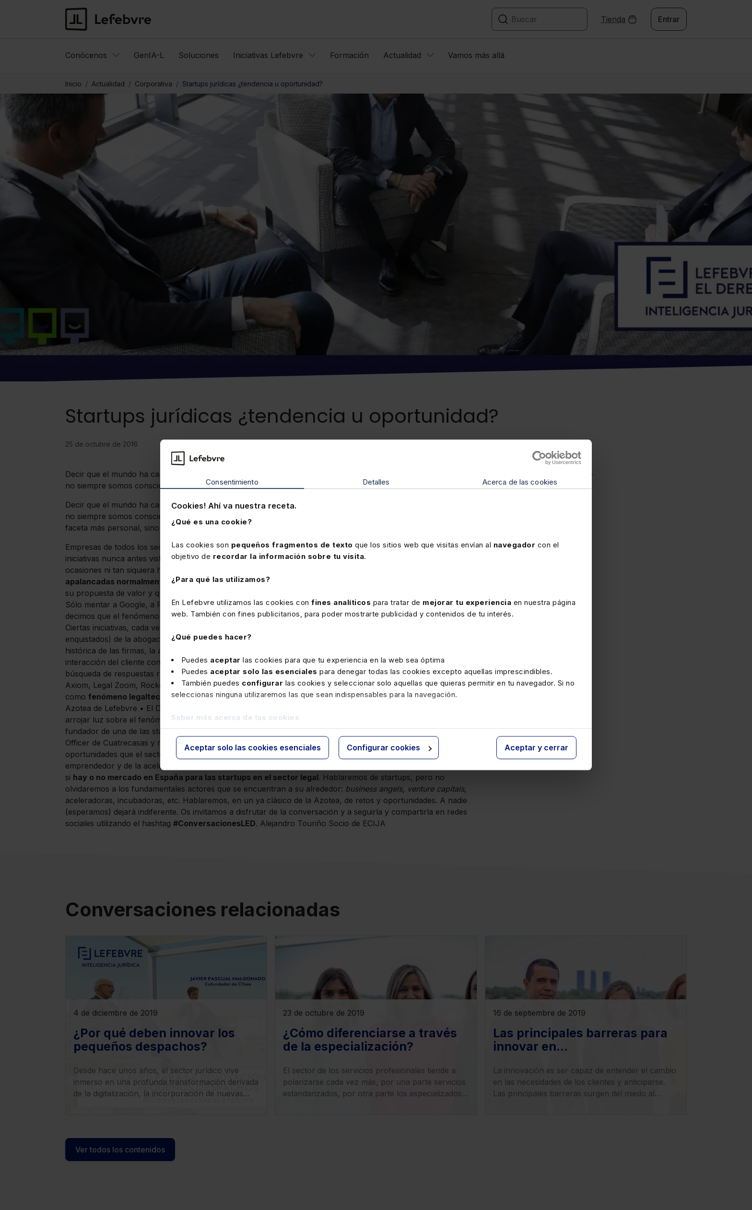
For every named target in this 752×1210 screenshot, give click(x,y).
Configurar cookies (389, 747)
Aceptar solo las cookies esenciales (252, 747)
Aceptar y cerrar (536, 747)
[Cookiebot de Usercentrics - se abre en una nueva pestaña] (539, 458)
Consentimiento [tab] (232, 481)
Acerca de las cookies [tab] (519, 481)
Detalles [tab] (376, 481)
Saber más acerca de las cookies (235, 717)
